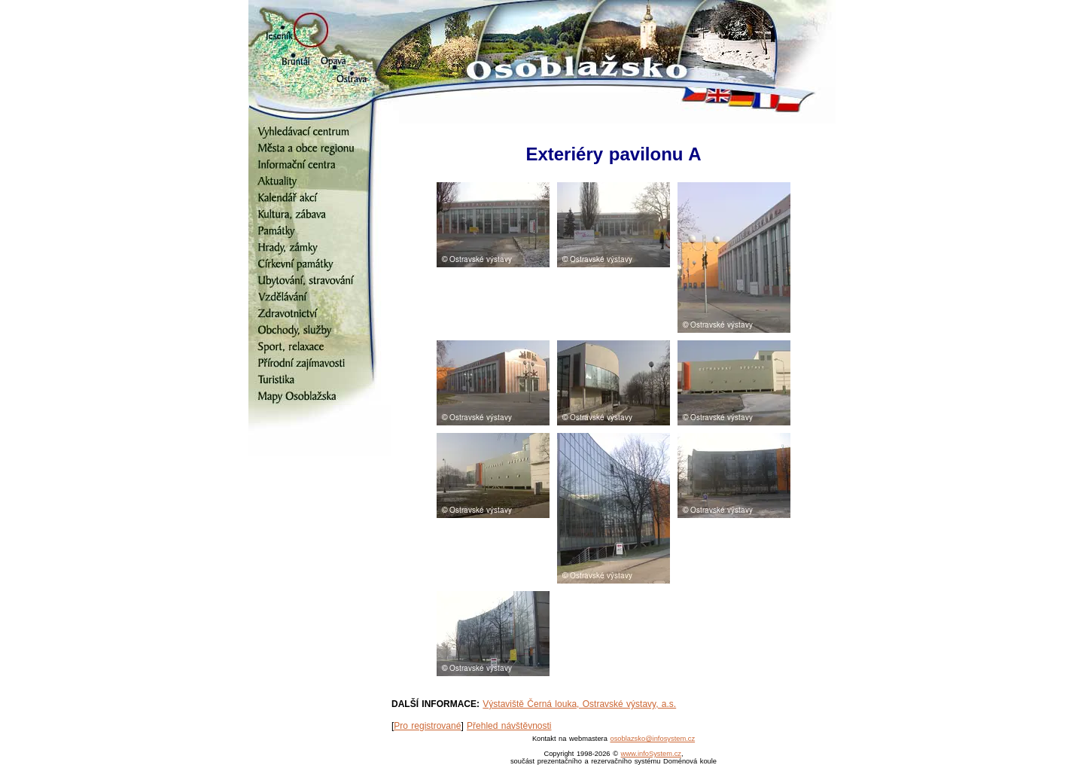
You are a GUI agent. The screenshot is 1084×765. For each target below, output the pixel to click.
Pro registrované (427, 726)
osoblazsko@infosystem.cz (652, 738)
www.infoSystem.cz (651, 753)
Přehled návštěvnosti (509, 726)
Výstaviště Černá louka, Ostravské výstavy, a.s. (579, 704)
